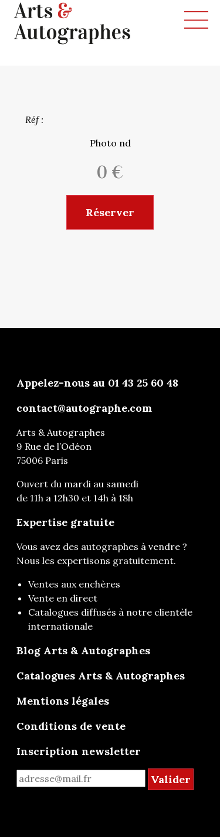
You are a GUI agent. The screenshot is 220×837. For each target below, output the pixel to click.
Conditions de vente (71, 726)
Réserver (110, 212)
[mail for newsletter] (80, 778)
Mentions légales (62, 701)
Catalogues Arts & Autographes (100, 675)
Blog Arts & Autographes (83, 650)
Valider (171, 779)
